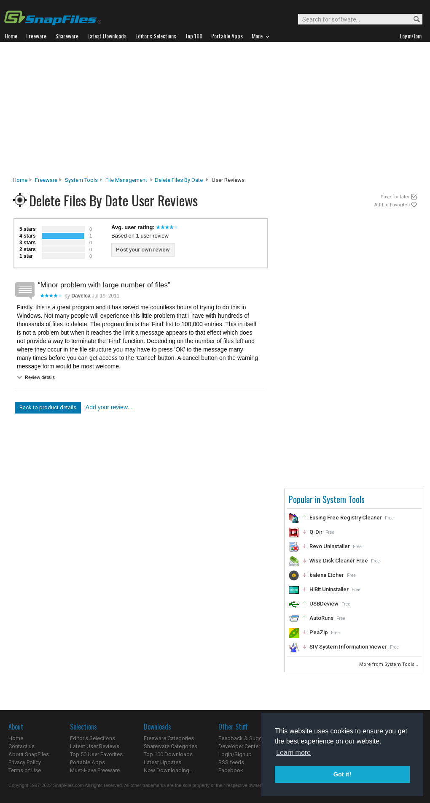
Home (20, 180)
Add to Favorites (392, 205)
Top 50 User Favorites (96, 754)
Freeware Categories (169, 738)
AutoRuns (321, 618)
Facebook (230, 770)
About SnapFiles (28, 754)
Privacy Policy (24, 762)
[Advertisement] (215, 111)
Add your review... (109, 407)
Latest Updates (162, 762)
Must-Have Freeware (95, 770)
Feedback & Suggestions (249, 738)
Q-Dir (315, 532)
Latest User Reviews (94, 746)
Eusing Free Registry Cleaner (345, 517)
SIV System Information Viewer (348, 646)
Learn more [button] (293, 752)
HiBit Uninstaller (329, 589)
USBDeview (324, 603)
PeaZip (318, 632)
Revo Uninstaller (329, 546)
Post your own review (143, 249)
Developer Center (239, 746)
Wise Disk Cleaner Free (338, 560)
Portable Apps (87, 762)
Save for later (395, 197)
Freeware (46, 180)
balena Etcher (326, 575)
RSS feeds (231, 762)
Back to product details (47, 407)
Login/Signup (235, 754)
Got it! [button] (342, 774)
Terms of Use (24, 770)
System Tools (81, 180)
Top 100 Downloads (168, 754)
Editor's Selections (92, 738)
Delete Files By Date (179, 180)
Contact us (21, 746)
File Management (126, 180)
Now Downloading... (168, 770)
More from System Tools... (389, 664)
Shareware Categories (170, 746)
